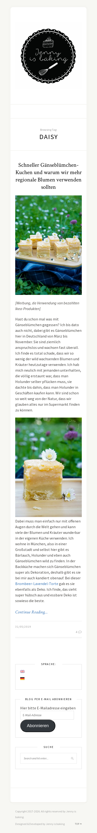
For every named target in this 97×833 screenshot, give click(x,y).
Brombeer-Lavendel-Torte (36, 583)
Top (78, 823)
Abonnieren (38, 725)
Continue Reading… (31, 612)
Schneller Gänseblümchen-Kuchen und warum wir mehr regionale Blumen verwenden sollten (48, 176)
